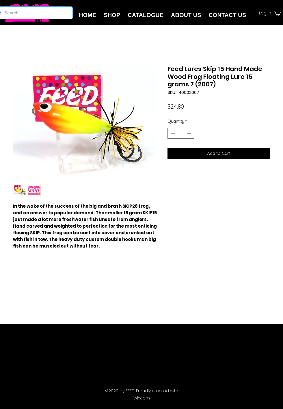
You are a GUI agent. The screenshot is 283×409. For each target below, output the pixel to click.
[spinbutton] (181, 133)
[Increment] (189, 133)
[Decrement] (172, 133)
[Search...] (32, 13)
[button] (277, 13)
